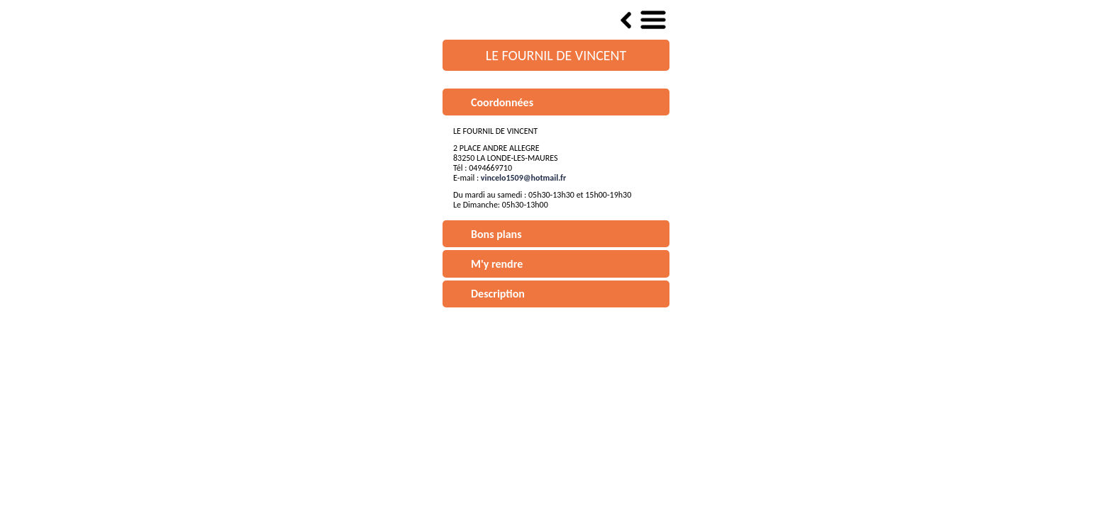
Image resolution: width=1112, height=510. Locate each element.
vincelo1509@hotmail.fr (523, 178)
